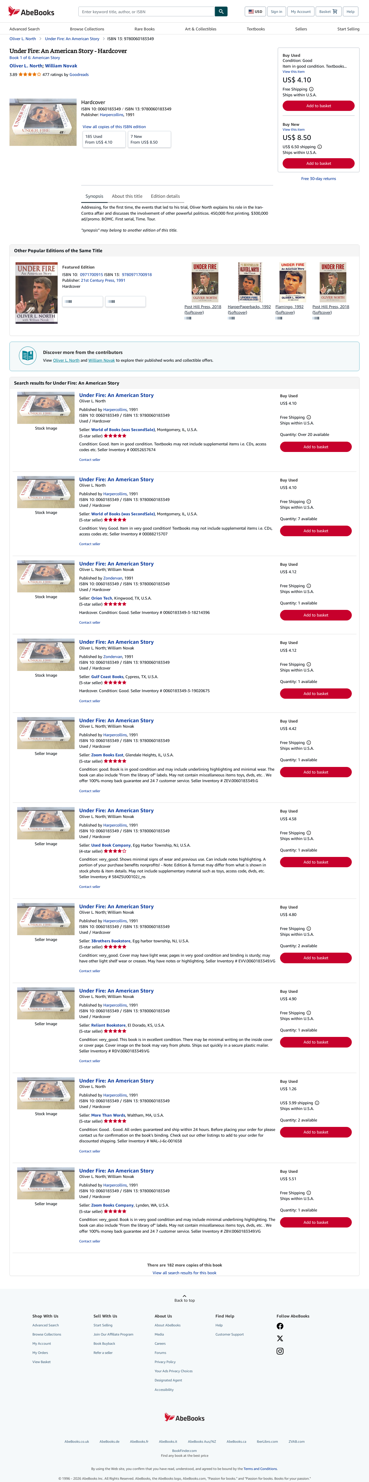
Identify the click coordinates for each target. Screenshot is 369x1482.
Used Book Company (111, 845)
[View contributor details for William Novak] (61, 65)
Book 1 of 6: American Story (34, 57)
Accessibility (164, 1389)
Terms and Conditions (260, 1469)
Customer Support (229, 1334)
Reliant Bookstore (108, 1025)
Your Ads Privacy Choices (174, 1371)
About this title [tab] (127, 196)
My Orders (40, 1352)
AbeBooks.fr (139, 1441)
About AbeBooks (167, 1325)
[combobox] (146, 11)
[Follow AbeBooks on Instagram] (280, 1352)
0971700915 (92, 274)
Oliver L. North (66, 360)
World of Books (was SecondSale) (123, 429)
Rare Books (145, 28)
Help (351, 11)
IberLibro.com (267, 1441)
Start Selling (348, 28)
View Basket (41, 1362)
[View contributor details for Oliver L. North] (25, 65)
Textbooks (256, 28)
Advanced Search (24, 28)
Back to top (184, 1300)
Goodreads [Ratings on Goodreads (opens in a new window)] (79, 74)
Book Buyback (104, 1343)
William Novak (101, 360)
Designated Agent (168, 1380)
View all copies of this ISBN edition (114, 126)
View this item (294, 71)
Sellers (301, 28)
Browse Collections (87, 28)
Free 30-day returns (318, 178)
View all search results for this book (184, 1272)
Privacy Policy (165, 1362)
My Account (301, 11)
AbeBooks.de (109, 1441)
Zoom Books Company (112, 1205)
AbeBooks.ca (236, 1441)
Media (159, 1334)
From (104, 139)
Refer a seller (103, 1352)
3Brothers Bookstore (111, 940)
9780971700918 (137, 274)
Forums (160, 1352)
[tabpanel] (177, 218)
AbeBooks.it (168, 1441)
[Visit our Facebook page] (280, 1326)
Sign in (276, 11)
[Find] (221, 11)
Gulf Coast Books (107, 676)
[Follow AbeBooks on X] (280, 1339)
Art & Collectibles (200, 28)
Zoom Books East (107, 754)
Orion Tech (101, 598)
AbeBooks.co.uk (77, 1441)
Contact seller (89, 459)
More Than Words (108, 1115)
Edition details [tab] (165, 196)
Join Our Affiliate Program (113, 1334)
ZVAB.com (297, 1441)
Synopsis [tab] (94, 196)
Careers (160, 1343)
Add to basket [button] (318, 105)
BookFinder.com (184, 1453)
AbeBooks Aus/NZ (202, 1441)
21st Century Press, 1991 (103, 280)
